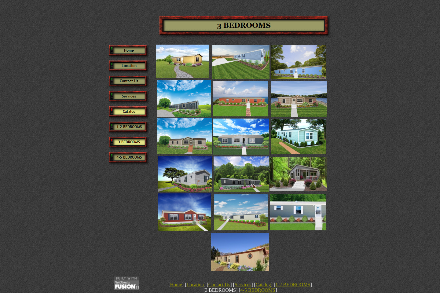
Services (243, 284)
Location (195, 284)
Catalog (263, 284)
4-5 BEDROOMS (257, 290)
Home (176, 284)
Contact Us (219, 284)
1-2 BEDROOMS (292, 284)
